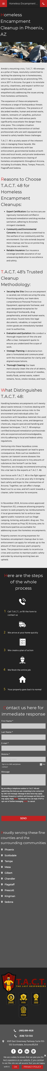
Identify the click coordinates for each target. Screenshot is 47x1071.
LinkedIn (27, 1051)
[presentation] (23, 810)
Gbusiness (33, 1051)
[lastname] (23, 737)
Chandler (9, 878)
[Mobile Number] (23, 759)
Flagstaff (9, 884)
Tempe (8, 861)
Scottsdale (10, 855)
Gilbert (8, 873)
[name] (23, 726)
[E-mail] (23, 748)
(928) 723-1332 (26, 1036)
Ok (15, 1067)
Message (5, 772)
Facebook (13, 1051)
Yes (43, 764)
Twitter (20, 1051)
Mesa (7, 867)
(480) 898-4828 (26, 1030)
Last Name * (7, 732)
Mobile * (5, 754)
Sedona (8, 902)
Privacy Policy (32, 1067)
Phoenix (9, 849)
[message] (23, 780)
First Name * (7, 721)
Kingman (9, 896)
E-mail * (5, 743)
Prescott (9, 890)
